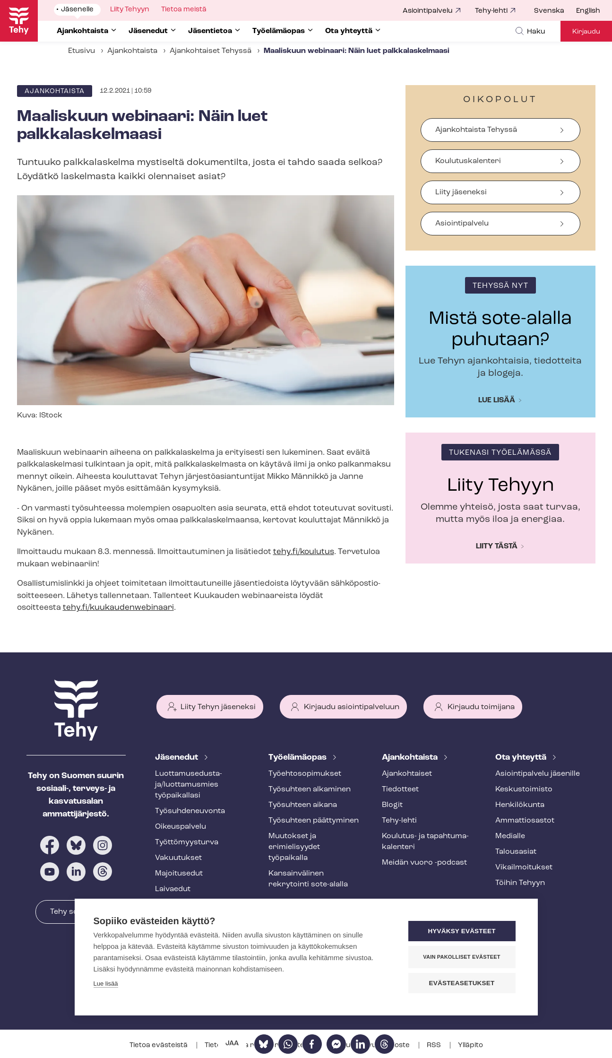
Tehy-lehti (491, 11)
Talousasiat (515, 852)
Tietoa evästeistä (159, 1045)
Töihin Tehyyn (520, 883)
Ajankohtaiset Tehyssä (210, 51)
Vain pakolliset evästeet (461, 957)
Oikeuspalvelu (180, 827)
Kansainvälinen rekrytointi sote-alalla (308, 879)
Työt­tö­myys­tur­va (186, 842)
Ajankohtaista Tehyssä (476, 130)
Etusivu (81, 51)
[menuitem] (555, 11)
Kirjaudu (586, 31)
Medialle (510, 836)
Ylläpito (470, 1045)
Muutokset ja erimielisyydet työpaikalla (294, 847)
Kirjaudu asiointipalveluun (351, 707)
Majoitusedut (179, 873)
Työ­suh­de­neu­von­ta (190, 811)
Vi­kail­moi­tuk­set (523, 867)
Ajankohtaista (132, 51)
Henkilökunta (519, 805)
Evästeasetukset (462, 983)
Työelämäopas (298, 757)
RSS (434, 1045)
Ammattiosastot (524, 820)
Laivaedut (172, 889)
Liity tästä (496, 546)
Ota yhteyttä (521, 757)
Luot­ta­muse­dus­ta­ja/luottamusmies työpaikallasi (188, 784)
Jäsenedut (177, 757)
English (588, 11)
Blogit (392, 805)
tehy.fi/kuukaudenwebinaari (118, 608)
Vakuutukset (178, 858)
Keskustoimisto (523, 789)
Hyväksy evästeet (461, 931)
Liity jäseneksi (461, 192)
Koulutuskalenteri (468, 161)
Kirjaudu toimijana (481, 707)
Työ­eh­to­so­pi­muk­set (304, 774)
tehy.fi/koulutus (303, 552)
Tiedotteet (400, 789)
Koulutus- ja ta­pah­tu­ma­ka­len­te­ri (425, 842)
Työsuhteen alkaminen (309, 789)
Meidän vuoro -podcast (424, 863)
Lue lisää (496, 400)
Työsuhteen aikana (302, 805)
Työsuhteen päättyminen (313, 820)
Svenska (549, 11)
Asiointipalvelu (428, 11)
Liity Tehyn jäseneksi (218, 707)
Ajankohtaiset (407, 774)
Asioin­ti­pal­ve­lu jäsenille (537, 774)
